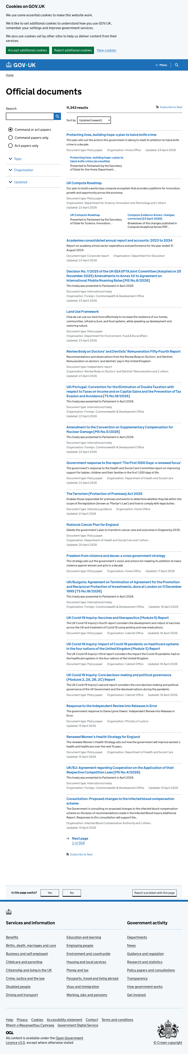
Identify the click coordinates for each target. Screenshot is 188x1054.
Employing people (79, 945)
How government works (145, 987)
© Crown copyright (167, 1042)
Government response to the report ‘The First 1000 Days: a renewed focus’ (123, 463)
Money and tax (77, 970)
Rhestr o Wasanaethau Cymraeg (30, 1025)
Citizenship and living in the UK (29, 970)
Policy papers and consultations (151, 970)
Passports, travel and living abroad (92, 978)
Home (10, 75)
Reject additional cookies (73, 50)
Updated (20, 182)
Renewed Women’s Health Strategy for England (103, 737)
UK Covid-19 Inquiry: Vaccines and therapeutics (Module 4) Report (117, 618)
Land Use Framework (82, 311)
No (75, 893)
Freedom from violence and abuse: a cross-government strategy (115, 556)
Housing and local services (86, 962)
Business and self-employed (27, 954)
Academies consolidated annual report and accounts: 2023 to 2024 (119, 240)
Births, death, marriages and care (31, 945)
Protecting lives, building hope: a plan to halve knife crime (111, 135)
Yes (53, 893)
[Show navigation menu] (161, 65)
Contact (92, 1020)
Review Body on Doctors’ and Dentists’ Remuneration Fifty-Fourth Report (123, 351)
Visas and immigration (82, 987)
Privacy (22, 1020)
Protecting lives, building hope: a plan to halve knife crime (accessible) (96, 159)
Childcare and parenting (24, 962)
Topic (18, 159)
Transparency (137, 978)
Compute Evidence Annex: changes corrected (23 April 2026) (151, 216)
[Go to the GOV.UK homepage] (21, 65)
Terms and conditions (117, 1020)
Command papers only (31, 138)
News (131, 945)
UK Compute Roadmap (84, 183)
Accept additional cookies (27, 50)
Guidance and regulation (145, 954)
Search (24, 108)
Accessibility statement (64, 1020)
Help (9, 1020)
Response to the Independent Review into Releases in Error (111, 706)
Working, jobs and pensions (86, 995)
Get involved (136, 995)
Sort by (71, 120)
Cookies (37, 1020)
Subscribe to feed (169, 107)
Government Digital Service (77, 1025)
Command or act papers (33, 129)
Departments (137, 937)
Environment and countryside (88, 954)
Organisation (23, 170)
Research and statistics (144, 962)
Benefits (12, 937)
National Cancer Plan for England (92, 525)
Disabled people (18, 987)
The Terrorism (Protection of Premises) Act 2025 (104, 494)
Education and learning (83, 937)
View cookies (106, 50)
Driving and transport (22, 995)
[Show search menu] (176, 65)
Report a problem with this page (154, 893)
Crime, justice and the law (25, 978)
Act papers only (26, 146)
